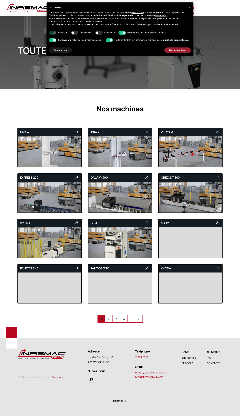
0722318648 (141, 357)
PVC (209, 357)
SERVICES (187, 363)
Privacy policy (120, 400)
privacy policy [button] (137, 12)
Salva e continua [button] (177, 50)
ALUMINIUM (213, 352)
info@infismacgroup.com (149, 377)
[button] (189, 7)
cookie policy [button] (161, 15)
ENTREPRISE (189, 357)
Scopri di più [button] (60, 50)
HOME (185, 352)
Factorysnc (57, 377)
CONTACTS (213, 363)
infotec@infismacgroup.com (151, 372)
